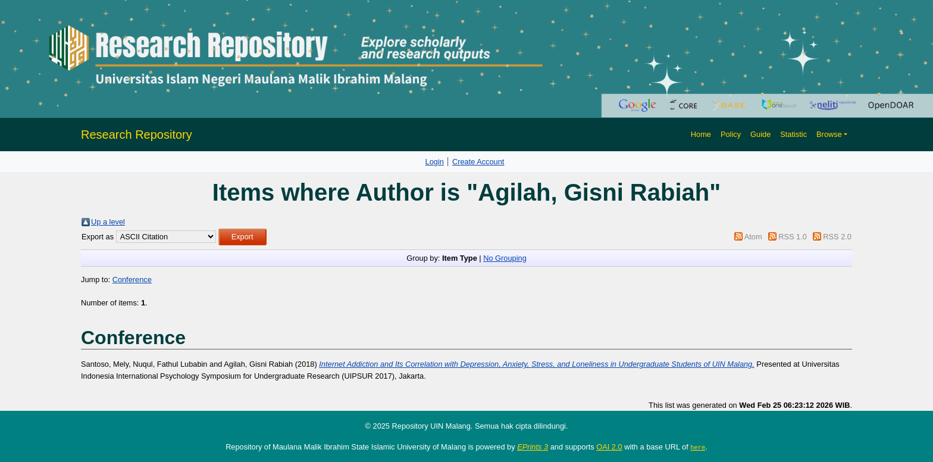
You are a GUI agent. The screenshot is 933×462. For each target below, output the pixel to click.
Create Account (478, 161)
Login (434, 161)
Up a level (108, 221)
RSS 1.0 (792, 236)
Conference (132, 279)
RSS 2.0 (837, 236)
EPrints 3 (532, 446)
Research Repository (136, 134)
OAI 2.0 (609, 446)
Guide (760, 134)
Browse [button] (829, 134)
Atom (753, 236)
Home (701, 134)
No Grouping (505, 258)
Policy (731, 134)
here (697, 447)
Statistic (793, 134)
